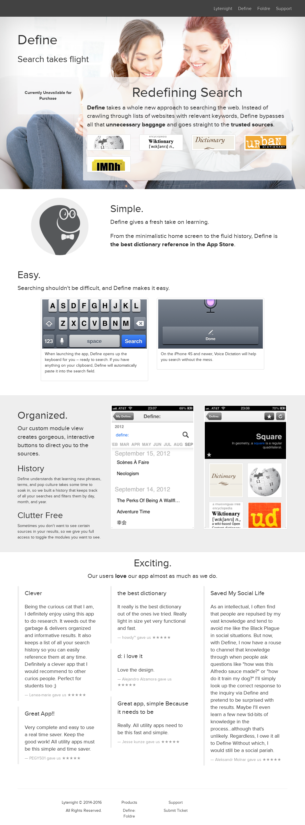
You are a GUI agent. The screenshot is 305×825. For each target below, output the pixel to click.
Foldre (263, 8)
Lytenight (223, 8)
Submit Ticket (176, 810)
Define (245, 8)
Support (284, 8)
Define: (129, 810)
